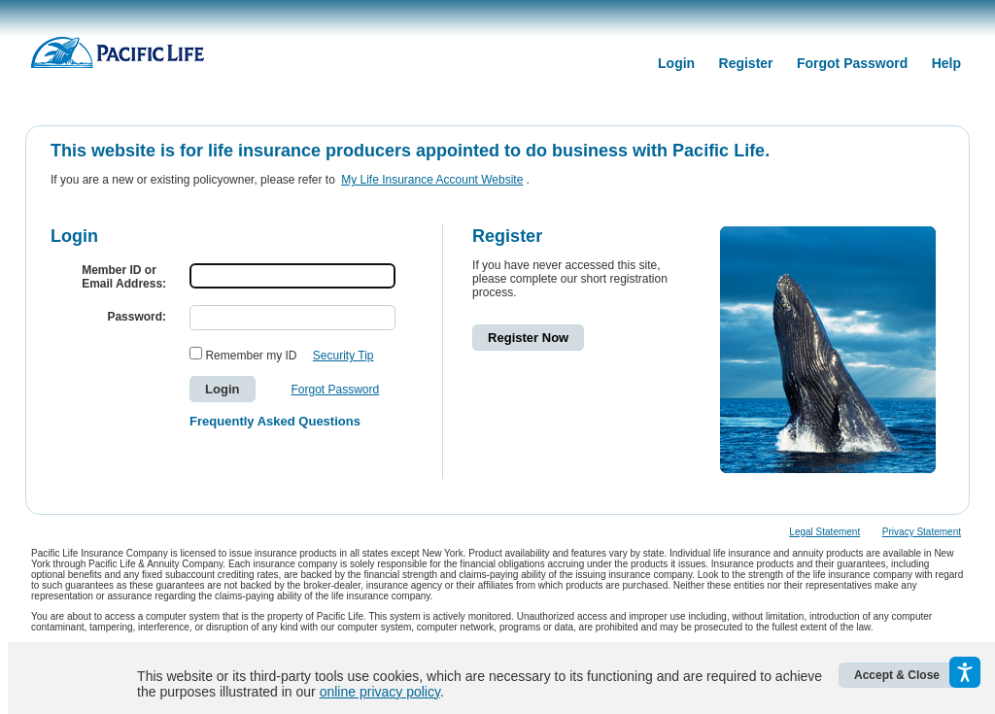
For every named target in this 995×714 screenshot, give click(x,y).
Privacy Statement (921, 532)
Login (676, 63)
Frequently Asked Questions (274, 421)
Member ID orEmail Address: (124, 276)
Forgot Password (852, 63)
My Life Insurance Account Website (432, 180)
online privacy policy (380, 691)
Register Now (528, 337)
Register (746, 63)
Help (946, 63)
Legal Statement (824, 532)
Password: (136, 316)
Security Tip (343, 355)
